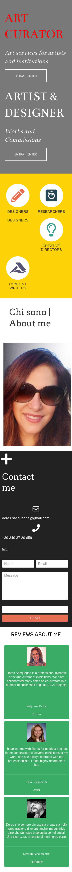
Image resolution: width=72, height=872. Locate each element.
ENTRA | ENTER (26, 76)
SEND (35, 618)
